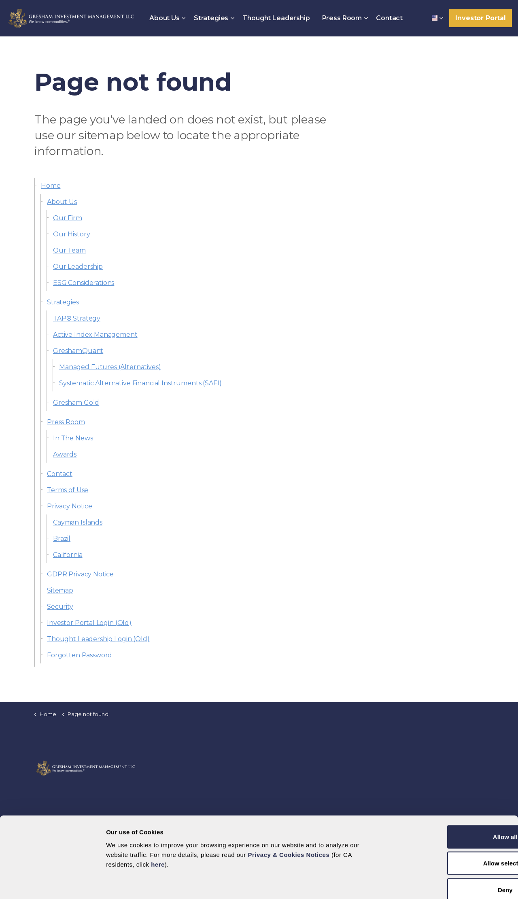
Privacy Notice (69, 506)
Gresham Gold (76, 402)
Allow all (450, 792)
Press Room (342, 18)
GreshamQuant (78, 351)
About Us (164, 18)
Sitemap (60, 590)
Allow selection (450, 819)
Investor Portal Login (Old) (89, 623)
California (68, 555)
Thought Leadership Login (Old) (98, 639)
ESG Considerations (83, 283)
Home (50, 185)
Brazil (61, 538)
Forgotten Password (79, 655)
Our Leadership (78, 266)
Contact (389, 18)
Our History (71, 234)
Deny (450, 845)
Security (60, 606)
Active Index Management (95, 334)
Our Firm (67, 218)
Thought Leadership (276, 18)
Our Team (69, 250)
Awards (64, 454)
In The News (73, 438)
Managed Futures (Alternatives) (110, 367)
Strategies (211, 18)
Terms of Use (67, 490)
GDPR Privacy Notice (80, 574)
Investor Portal (481, 18)
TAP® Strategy (76, 318)
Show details (342, 883)
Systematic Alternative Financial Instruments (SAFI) (140, 383)
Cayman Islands (77, 522)
